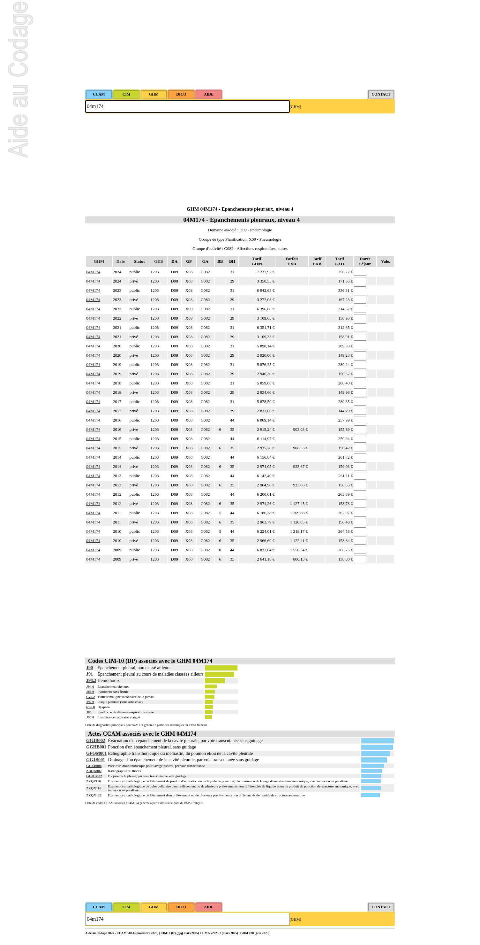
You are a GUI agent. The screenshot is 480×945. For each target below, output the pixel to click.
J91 (89, 674)
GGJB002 (95, 740)
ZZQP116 (93, 781)
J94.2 (91, 680)
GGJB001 (95, 759)
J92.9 (90, 702)
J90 (89, 667)
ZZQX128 (93, 795)
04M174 (93, 271)
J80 (89, 712)
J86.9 (90, 691)
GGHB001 (96, 747)
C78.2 (90, 697)
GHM (99, 261)
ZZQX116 (93, 788)
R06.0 (90, 707)
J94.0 (90, 686)
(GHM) (295, 107)
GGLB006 (93, 766)
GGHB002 (94, 776)
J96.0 (90, 717)
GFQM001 (96, 753)
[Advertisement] (240, 44)
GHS (158, 261)
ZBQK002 (93, 771)
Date (120, 261)
